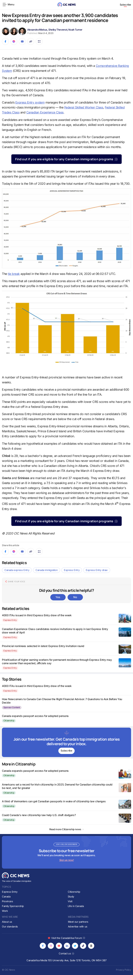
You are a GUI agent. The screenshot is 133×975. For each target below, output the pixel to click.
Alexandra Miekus (37, 29)
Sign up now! (66, 860)
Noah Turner (75, 29)
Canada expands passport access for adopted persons (35, 715)
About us (7, 921)
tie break (14, 274)
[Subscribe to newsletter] (66, 742)
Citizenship (8, 720)
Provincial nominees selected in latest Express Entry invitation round (43, 646)
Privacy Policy (123, 969)
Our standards (10, 926)
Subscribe (125, 4)
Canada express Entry (16, 570)
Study (71, 896)
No (75, 597)
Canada (6, 896)
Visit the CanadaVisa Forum (66, 937)
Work (5, 910)
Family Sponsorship (13, 906)
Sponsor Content (11, 707)
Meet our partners (78, 921)
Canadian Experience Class (45, 112)
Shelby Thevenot (57, 29)
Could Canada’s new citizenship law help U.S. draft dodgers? (39, 815)
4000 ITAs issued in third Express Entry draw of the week (36, 615)
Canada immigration (47, 570)
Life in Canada (76, 906)
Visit (70, 901)
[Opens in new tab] (43, 946)
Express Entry (71, 570)
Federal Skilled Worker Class (83, 107)
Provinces (7, 901)
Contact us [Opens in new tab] (66, 953)
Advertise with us (77, 926)
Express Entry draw (97, 570)
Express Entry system (30, 102)
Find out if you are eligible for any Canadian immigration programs (66, 159)
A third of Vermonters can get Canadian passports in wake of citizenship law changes (54, 801)
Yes (57, 597)
